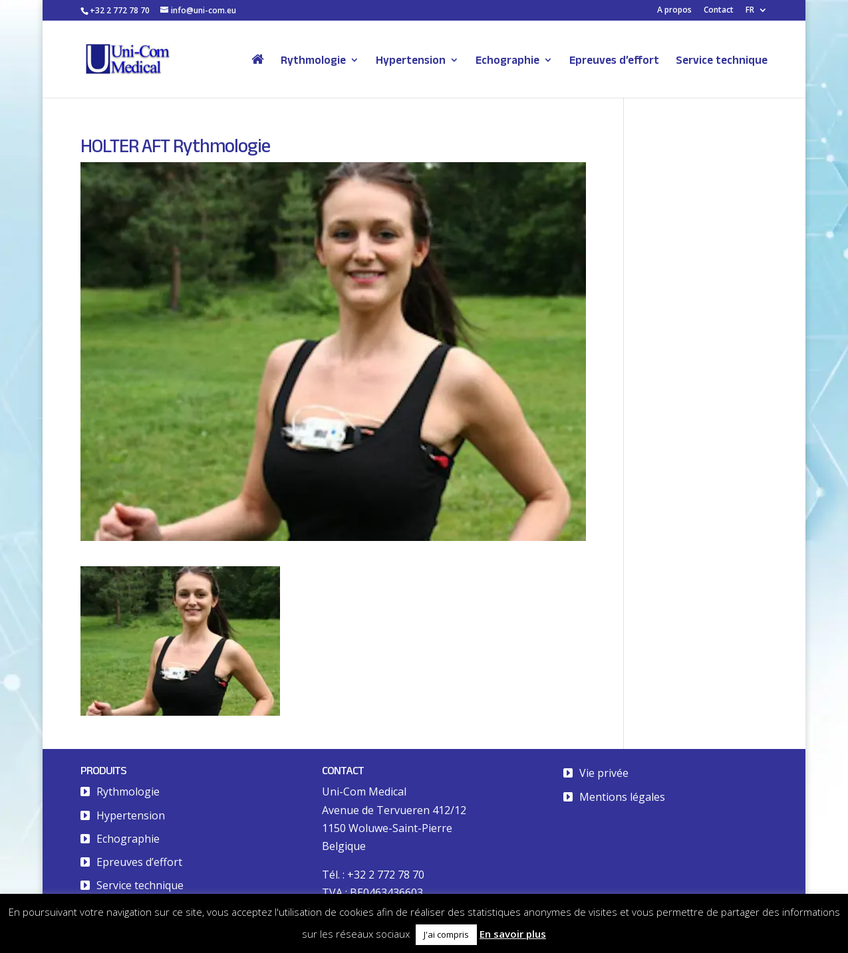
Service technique (722, 60)
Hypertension (411, 60)
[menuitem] (757, 13)
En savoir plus (513, 933)
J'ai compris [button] (446, 934)
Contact (719, 10)
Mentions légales (622, 797)
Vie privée (604, 773)
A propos (674, 10)
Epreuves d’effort (614, 60)
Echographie (507, 60)
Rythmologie (313, 60)
